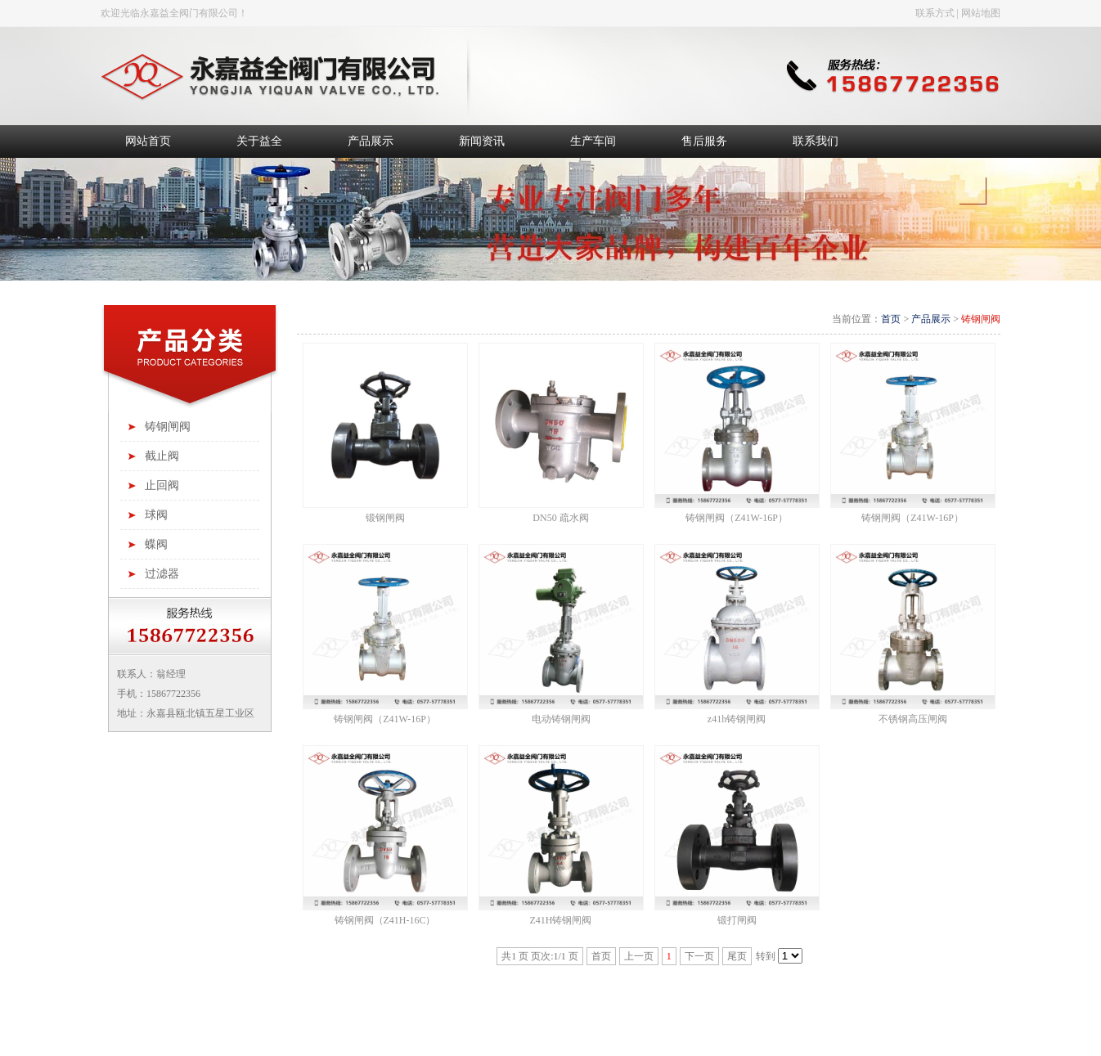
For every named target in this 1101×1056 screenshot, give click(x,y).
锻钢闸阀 (385, 518)
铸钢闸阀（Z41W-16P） (736, 518)
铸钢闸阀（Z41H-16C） (385, 920)
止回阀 (162, 485)
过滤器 (162, 574)
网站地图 (980, 13)
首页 (891, 319)
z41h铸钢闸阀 (737, 719)
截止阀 (162, 456)
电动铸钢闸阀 (561, 719)
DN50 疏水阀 (560, 518)
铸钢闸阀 (168, 426)
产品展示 (930, 319)
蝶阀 (156, 544)
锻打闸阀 (737, 920)
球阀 (156, 515)
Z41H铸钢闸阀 (561, 920)
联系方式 (935, 13)
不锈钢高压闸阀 (913, 719)
